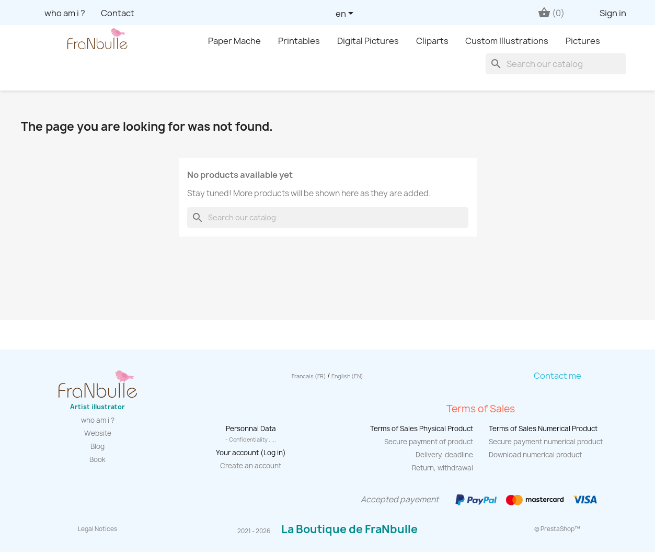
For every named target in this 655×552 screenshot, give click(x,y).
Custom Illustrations (506, 41)
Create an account (250, 465)
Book (97, 459)
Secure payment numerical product (546, 441)
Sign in (613, 13)
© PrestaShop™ (557, 529)
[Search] (556, 63)
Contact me (557, 375)
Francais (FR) (309, 376)
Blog (97, 446)
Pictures (583, 41)
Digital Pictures (368, 41)
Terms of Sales (480, 408)
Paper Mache (234, 41)
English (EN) (347, 376)
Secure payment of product (428, 441)
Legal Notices (97, 529)
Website (97, 433)
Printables (299, 41)
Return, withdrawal (442, 467)
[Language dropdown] (346, 14)
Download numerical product (535, 454)
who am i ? (64, 13)
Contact (117, 13)
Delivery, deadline (444, 454)
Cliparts (432, 41)
